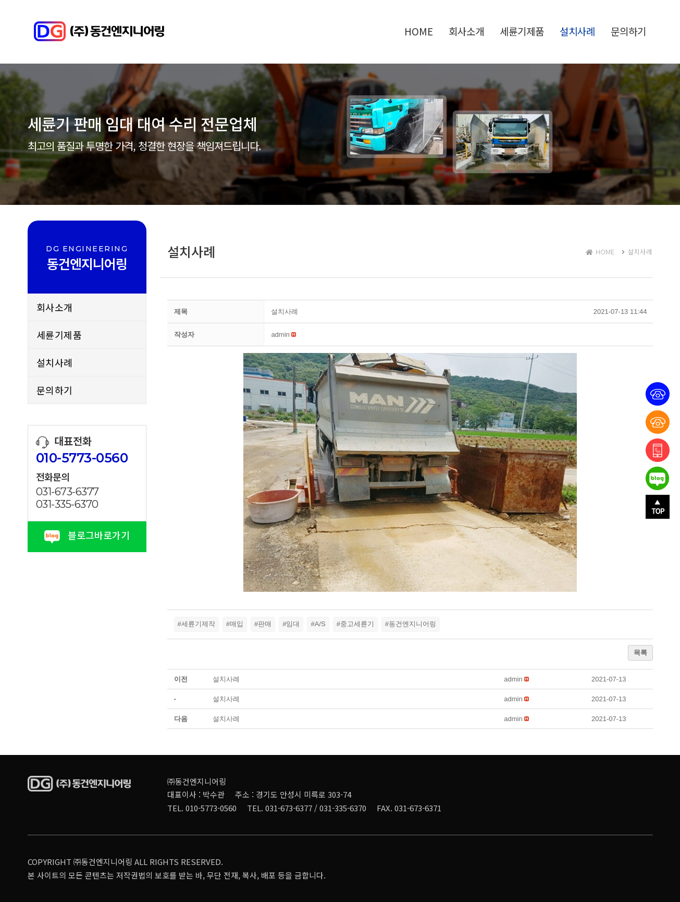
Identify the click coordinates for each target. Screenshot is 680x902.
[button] (280, 334)
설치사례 (54, 362)
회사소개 (54, 307)
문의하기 (54, 390)
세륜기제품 (59, 335)
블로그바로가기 (87, 535)
